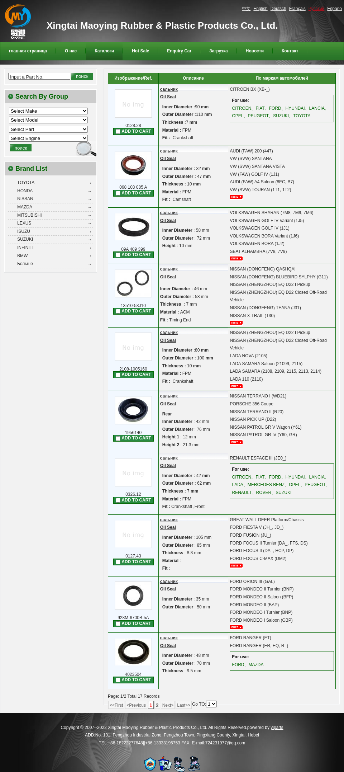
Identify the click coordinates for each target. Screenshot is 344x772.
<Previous (136, 705)
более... (239, 197)
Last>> (183, 705)
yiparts (277, 727)
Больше (25, 263)
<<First (116, 705)
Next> (168, 705)
